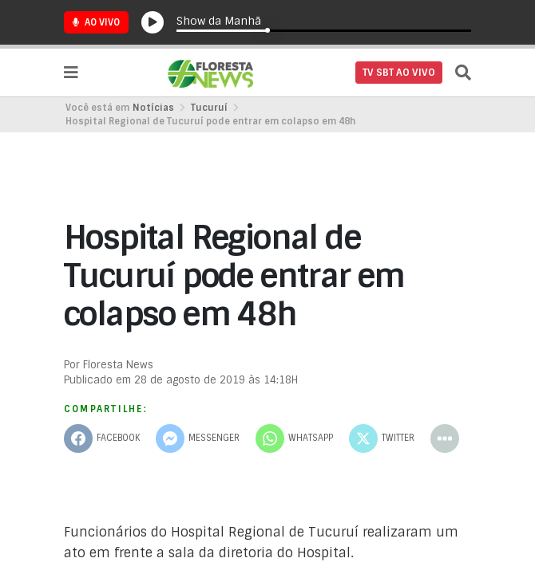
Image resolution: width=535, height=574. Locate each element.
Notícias (153, 107)
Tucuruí (209, 107)
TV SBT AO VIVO (399, 72)
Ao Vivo (96, 22)
